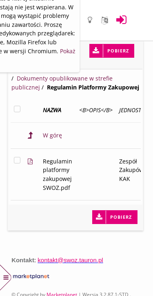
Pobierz (118, 51)
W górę (52, 135)
